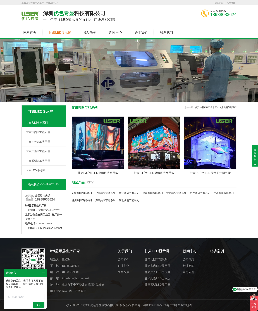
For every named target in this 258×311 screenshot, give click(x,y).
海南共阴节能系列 (105, 200)
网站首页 (29, 32)
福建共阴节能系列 (153, 193)
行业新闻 (188, 265)
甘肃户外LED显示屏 (38, 141)
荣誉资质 (123, 272)
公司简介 (123, 259)
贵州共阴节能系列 (82, 200)
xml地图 (175, 305)
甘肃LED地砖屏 (35, 170)
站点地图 (231, 2)
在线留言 (218, 2)
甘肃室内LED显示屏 (38, 132)
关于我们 (141, 32)
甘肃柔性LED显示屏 (38, 151)
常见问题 (188, 272)
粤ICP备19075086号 (156, 305)
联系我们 (166, 32)
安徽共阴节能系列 (82, 193)
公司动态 (188, 259)
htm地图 (186, 305)
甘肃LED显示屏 (60, 32)
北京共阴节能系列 (105, 193)
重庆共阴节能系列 (129, 193)
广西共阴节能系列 (224, 193)
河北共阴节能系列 (129, 200)
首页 (197, 107)
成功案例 (90, 32)
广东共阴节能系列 (200, 193)
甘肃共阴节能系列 (37, 122)
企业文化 (123, 265)
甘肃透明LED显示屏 (38, 160)
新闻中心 (115, 32)
